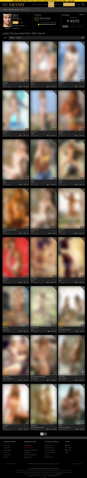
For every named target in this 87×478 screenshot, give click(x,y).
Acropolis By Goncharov (38, 376)
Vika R (4, 84)
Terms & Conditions (50, 452)
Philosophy (27, 452)
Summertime (35, 327)
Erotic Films (7, 445)
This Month (72, 26)
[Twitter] (68, 445)
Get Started (69, 4)
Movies (12, 37)
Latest (5, 38)
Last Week (65, 26)
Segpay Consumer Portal (53, 475)
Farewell (5, 425)
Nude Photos (7, 447)
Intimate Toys (7, 455)
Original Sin (34, 230)
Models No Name (35, 427)
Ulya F (64, 329)
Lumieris (33, 132)
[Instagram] (69, 448)
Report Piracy (48, 457)
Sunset (61, 132)
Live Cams (6, 452)
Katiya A (64, 378)
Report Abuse (28, 457)
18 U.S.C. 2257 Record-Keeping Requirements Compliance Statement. (43, 468)
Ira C (8, 329)
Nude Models (7, 450)
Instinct (61, 278)
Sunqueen (34, 278)
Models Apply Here (29, 447)
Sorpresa (6, 132)
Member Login (49, 445)
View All (81, 14)
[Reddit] (68, 450)
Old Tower (62, 376)
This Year (80, 26)
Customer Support (50, 450)
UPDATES (34, 4)
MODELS (51, 4)
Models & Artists (14, 9)
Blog (66, 452)
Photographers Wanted (30, 450)
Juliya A (36, 378)
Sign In (79, 4)
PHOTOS (45, 4)
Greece (61, 327)
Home (5, 9)
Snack (33, 83)
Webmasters (27, 445)
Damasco (34, 425)
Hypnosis (6, 278)
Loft (4, 181)
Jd (11, 378)
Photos (19, 37)
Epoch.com (60, 473)
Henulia (61, 83)
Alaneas (5, 83)
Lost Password (49, 447)
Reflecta (5, 327)
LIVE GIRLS (58, 4)
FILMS (39, 4)
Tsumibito (62, 230)
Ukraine (16, 17)
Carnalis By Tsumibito (9, 230)
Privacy (47, 455)
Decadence (6, 376)
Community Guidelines (30, 455)
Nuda (32, 181)
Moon (60, 425)
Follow (15, 22)
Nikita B (68, 329)
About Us (6, 457)
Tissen (61, 181)
